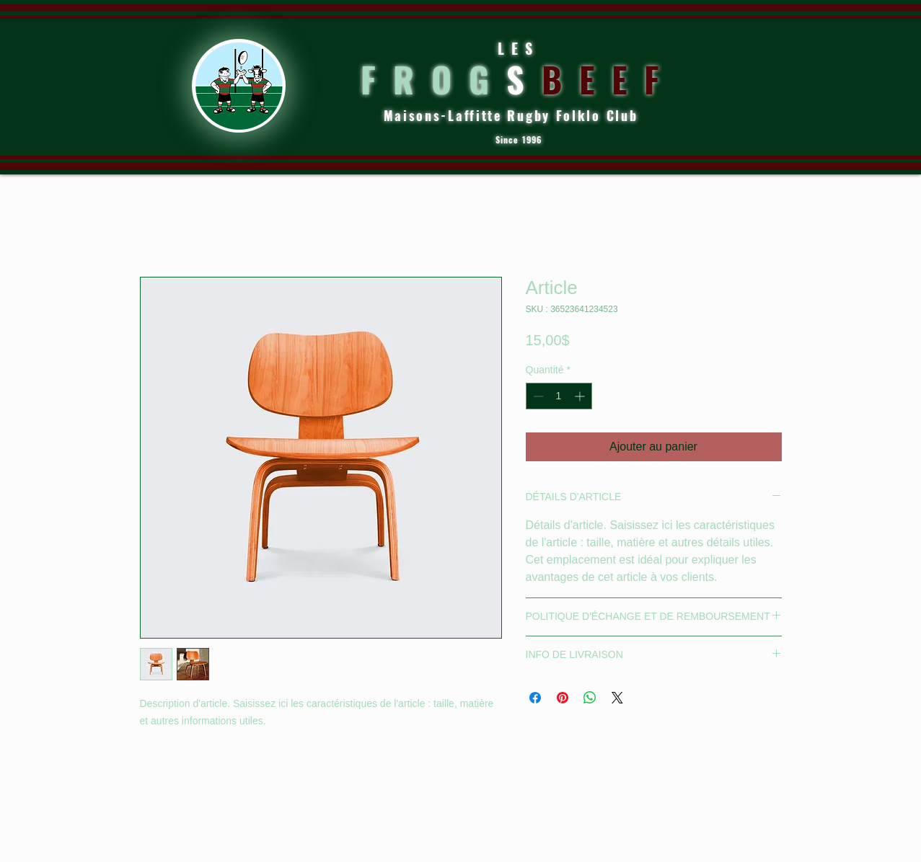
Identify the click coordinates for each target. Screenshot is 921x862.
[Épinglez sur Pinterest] (562, 697)
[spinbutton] (559, 396)
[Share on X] (617, 697)
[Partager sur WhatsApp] (590, 697)
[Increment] (581, 396)
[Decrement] (537, 396)
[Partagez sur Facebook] (535, 697)
